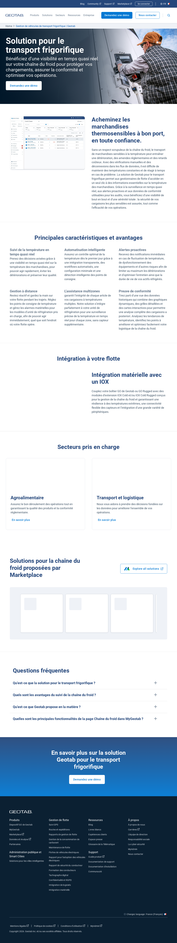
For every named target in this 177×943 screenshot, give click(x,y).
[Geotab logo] (15, 15)
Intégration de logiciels (60, 885)
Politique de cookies (44, 925)
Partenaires (15, 844)
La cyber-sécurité (136, 844)
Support (109, 4)
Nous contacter (147, 15)
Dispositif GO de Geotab (20, 824)
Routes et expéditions (59, 829)
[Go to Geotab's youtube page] (164, 927)
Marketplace (125, 4)
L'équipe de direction (138, 834)
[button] (88, 683)
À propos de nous (136, 824)
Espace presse (95, 839)
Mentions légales (19, 925)
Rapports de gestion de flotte (63, 834)
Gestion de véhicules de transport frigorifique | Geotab (45, 26)
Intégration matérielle (59, 890)
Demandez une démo (117, 15)
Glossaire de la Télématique (101, 844)
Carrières (134, 829)
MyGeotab (14, 829)
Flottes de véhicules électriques (64, 852)
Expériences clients (97, 834)
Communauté (95, 871)
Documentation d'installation (102, 866)
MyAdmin (132, 849)
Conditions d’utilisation (73, 925)
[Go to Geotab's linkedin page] (156, 927)
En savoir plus (21, 519)
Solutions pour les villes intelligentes (26, 861)
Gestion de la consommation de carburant (64, 841)
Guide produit (96, 856)
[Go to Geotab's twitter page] (148, 927)
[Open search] (168, 15)
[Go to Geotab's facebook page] (141, 927)
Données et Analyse (20, 839)
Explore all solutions (144, 569)
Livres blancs (94, 829)
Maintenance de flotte (59, 847)
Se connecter (144, 4)
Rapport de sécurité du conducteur (65, 865)
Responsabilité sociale (139, 839)
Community (94, 4)
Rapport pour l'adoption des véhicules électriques (67, 859)
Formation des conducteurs (62, 870)
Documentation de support (101, 862)
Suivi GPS (53, 824)
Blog (82, 4)
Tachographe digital (58, 875)
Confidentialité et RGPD (60, 880)
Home (9, 26)
